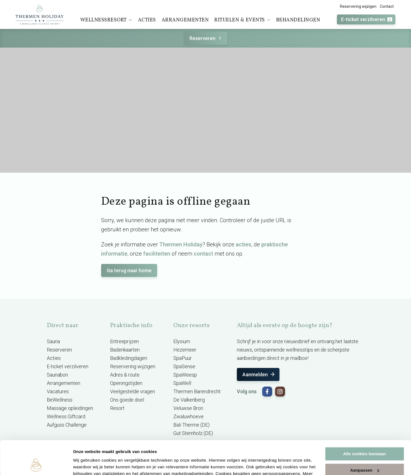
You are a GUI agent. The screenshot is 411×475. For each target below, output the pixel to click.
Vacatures (58, 391)
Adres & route (125, 375)
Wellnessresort (106, 20)
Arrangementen (185, 20)
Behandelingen (298, 20)
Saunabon (57, 375)
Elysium (181, 341)
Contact (387, 6)
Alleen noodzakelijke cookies (364, 454)
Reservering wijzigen (358, 6)
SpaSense (184, 366)
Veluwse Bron (188, 408)
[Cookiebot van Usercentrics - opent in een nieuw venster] (36, 464)
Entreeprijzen (124, 341)
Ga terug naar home (129, 270)
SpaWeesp (185, 375)
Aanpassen (364, 438)
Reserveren (206, 38)
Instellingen (85, 464)
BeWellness (59, 400)
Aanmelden (259, 374)
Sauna (53, 341)
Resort (117, 408)
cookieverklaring (130, 448)
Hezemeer (184, 350)
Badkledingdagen (128, 358)
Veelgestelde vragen (132, 391)
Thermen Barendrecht (197, 391)
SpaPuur (182, 358)
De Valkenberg (189, 400)
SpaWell (182, 383)
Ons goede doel (127, 400)
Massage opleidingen (70, 408)
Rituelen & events (242, 20)
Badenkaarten (125, 350)
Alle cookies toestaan (364, 422)
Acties (147, 20)
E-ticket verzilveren (367, 19)
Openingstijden (126, 383)
